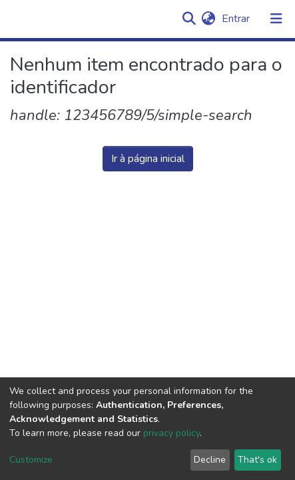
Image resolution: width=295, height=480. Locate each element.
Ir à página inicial (147, 158)
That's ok (257, 459)
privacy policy (171, 433)
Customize (31, 459)
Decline (210, 459)
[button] (208, 19)
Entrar (237, 18)
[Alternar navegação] (276, 18)
